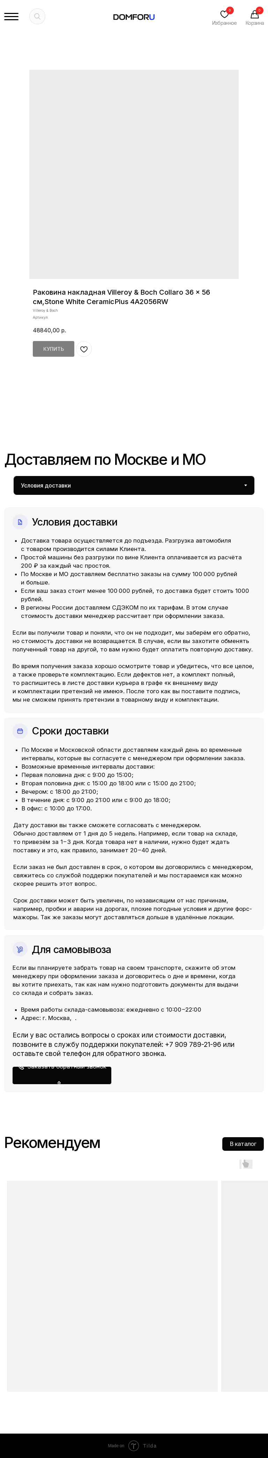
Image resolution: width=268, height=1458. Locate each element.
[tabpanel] (134, 793)
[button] (62, 1075)
